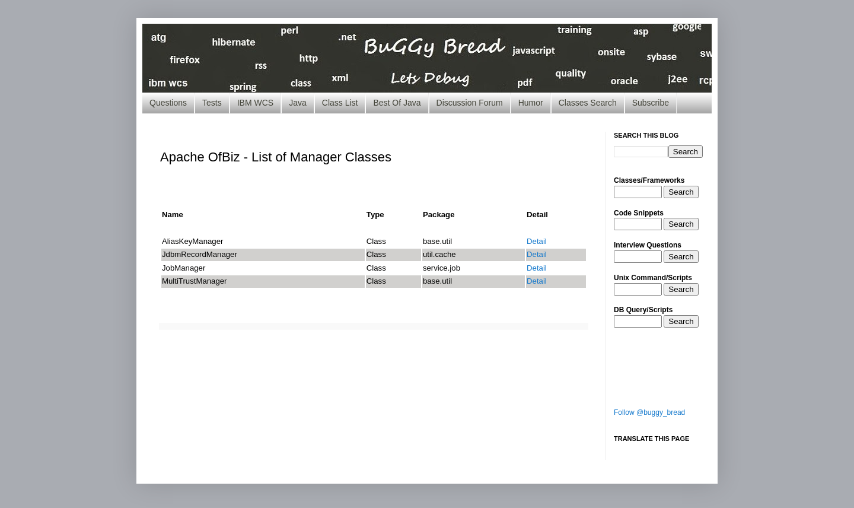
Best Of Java (396, 102)
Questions (168, 102)
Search (680, 192)
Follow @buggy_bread (649, 412)
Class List (340, 102)
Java (298, 102)
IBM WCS (255, 102)
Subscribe (650, 102)
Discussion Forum (469, 102)
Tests (212, 102)
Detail (537, 241)
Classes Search (588, 102)
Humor (530, 102)
